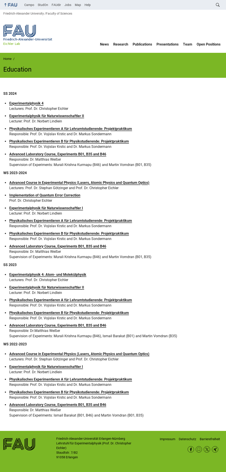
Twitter (207, 449)
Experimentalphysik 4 (26, 103)
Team (187, 44)
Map (78, 5)
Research (120, 44)
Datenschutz (187, 439)
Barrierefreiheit (210, 439)
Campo (29, 5)
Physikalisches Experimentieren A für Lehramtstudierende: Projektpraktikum (70, 129)
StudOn (43, 5)
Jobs (67, 5)
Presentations (167, 44)
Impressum (167, 439)
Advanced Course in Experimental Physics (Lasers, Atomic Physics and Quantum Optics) (79, 183)
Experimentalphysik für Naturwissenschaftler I (46, 208)
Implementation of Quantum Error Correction (44, 195)
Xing (215, 449)
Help (88, 5)
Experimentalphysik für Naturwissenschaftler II (46, 116)
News (104, 44)
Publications (142, 44)
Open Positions (208, 44)
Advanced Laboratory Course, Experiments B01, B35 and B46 (57, 154)
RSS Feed (199, 449)
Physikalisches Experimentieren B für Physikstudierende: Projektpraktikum (69, 141)
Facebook (191, 449)
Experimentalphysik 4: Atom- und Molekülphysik (47, 274)
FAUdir (56, 5)
